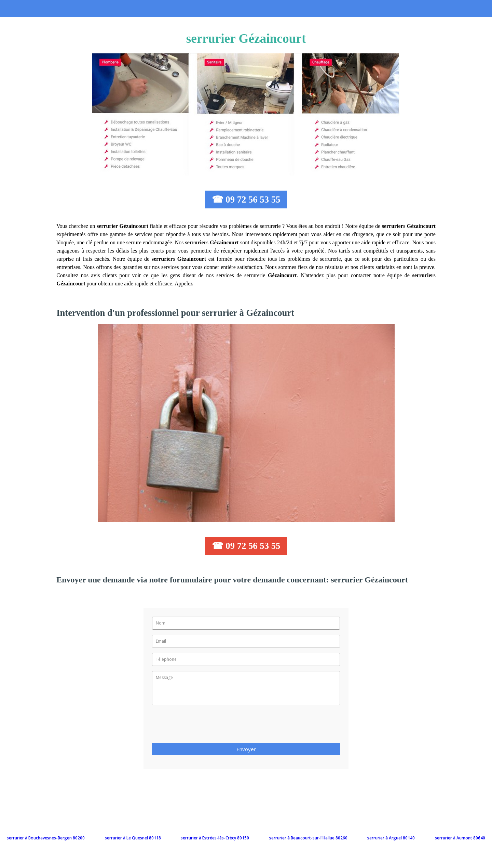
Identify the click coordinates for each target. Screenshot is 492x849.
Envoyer (246, 749)
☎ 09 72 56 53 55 (246, 199)
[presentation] (204, 726)
